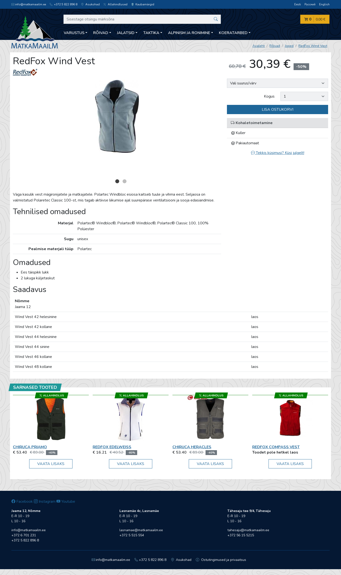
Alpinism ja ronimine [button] (189, 33)
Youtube (65, 501)
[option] (117, 116)
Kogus (269, 96)
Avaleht (258, 46)
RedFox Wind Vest (312, 46)
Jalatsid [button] (126, 33)
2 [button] (124, 181)
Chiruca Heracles (191, 447)
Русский (310, 4)
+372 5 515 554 (131, 535)
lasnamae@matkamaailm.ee (141, 530)
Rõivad (274, 46)
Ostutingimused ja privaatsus (221, 559)
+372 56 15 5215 (240, 535)
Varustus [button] (74, 33)
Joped (289, 46)
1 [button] (117, 181)
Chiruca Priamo (30, 447)
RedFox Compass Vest (276, 447)
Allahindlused (115, 4)
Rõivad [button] (100, 33)
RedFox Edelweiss (112, 447)
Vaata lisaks (50, 463)
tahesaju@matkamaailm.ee (248, 530)
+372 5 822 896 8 (63, 4)
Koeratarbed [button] (233, 33)
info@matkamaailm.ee (28, 4)
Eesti (297, 4)
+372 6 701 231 (23, 535)
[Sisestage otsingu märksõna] (142, 19)
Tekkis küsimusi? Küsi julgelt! (277, 152)
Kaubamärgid (142, 4)
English (324, 4)
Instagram (44, 501)
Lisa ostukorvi (277, 109)
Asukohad (90, 4)
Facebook (22, 501)
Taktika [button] (151, 33)
